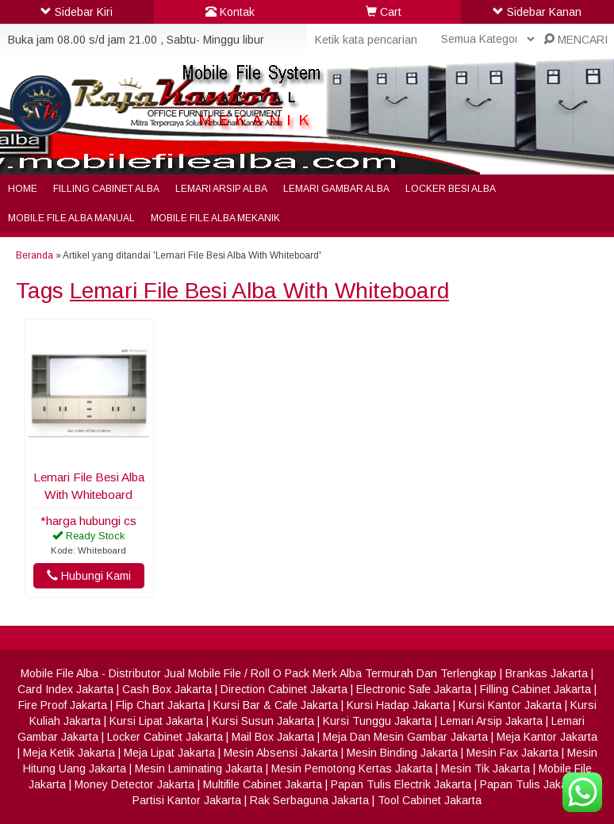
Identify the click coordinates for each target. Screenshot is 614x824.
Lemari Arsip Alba (221, 188)
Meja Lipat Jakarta (169, 752)
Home (22, 188)
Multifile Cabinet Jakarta (262, 784)
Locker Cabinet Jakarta (165, 736)
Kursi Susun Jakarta (263, 721)
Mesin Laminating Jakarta (199, 768)
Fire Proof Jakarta (62, 705)
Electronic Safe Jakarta (413, 689)
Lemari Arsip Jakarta (491, 721)
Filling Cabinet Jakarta (535, 689)
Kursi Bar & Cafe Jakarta (275, 705)
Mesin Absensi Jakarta (281, 752)
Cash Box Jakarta (167, 689)
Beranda (34, 255)
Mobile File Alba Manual (71, 218)
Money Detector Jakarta (134, 784)
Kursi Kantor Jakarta (510, 705)
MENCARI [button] (575, 39)
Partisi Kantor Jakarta (186, 800)
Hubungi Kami (89, 575)
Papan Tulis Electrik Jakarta (401, 784)
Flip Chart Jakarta (160, 705)
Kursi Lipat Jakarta (156, 721)
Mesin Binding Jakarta (402, 752)
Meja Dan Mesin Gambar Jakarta (405, 736)
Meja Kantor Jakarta (547, 736)
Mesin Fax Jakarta (512, 752)
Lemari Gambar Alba (336, 188)
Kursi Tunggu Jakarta (377, 721)
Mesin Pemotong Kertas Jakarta (351, 768)
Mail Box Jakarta (273, 736)
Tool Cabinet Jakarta (430, 800)
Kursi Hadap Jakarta (398, 705)
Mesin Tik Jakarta (485, 768)
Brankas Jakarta (546, 673)
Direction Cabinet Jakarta (284, 689)
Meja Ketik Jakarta (69, 752)
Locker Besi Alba (450, 188)
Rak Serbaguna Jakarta (309, 800)
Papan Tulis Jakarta (530, 784)
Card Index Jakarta (65, 689)
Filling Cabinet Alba (106, 188)
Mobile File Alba (59, 673)
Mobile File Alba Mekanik (215, 218)
